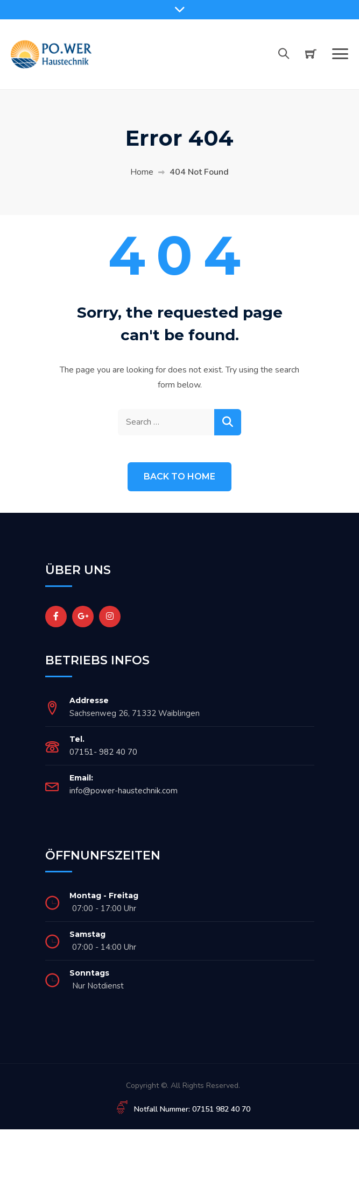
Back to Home (179, 476)
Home (141, 172)
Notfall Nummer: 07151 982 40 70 (192, 1109)
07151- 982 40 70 (103, 752)
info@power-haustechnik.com (123, 790)
